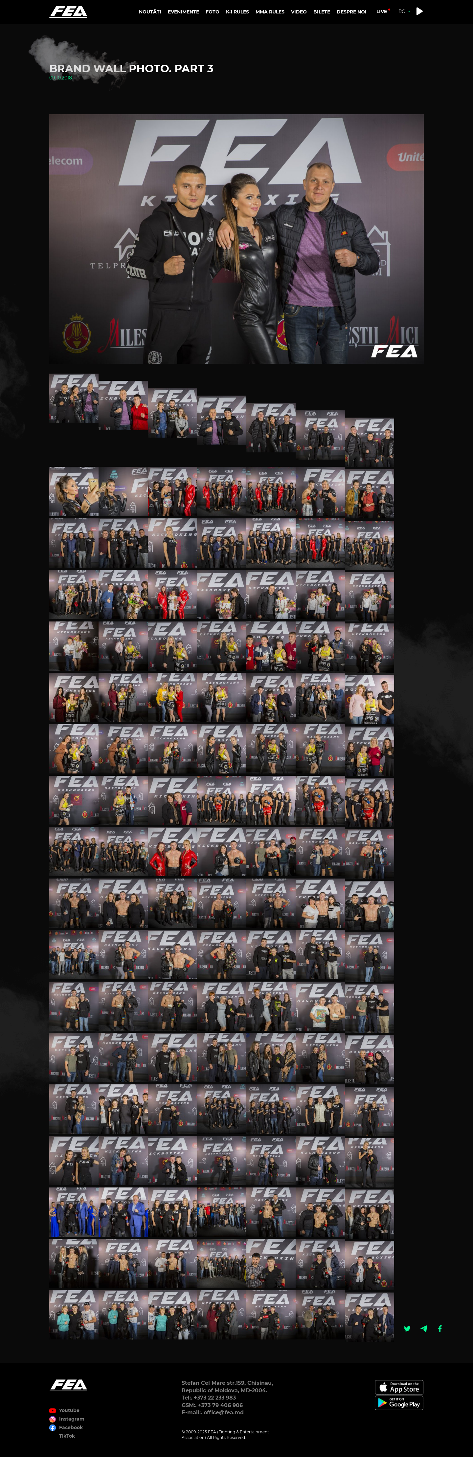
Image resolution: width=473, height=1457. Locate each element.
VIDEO (299, 12)
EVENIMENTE (183, 12)
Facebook (71, 1427)
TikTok (67, 1436)
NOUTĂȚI (150, 12)
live (381, 11)
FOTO (212, 12)
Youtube (69, 1410)
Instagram (71, 1419)
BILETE (321, 12)
